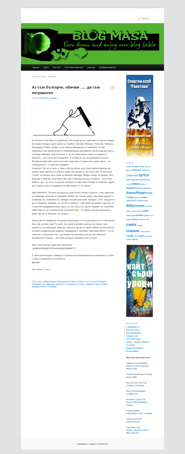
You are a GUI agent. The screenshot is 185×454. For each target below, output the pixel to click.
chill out (148, 166)
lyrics (144, 175)
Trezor (141, 413)
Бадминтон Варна (134, 348)
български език (38, 284)
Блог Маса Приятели (74, 67)
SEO (137, 180)
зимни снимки (137, 211)
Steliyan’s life (132, 336)
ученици (104, 284)
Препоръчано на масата (67, 282)
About (46, 67)
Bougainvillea (138, 166)
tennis (128, 184)
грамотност (60, 284)
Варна (131, 192)
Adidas (128, 166)
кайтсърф (131, 215)
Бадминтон (132, 188)
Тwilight (143, 197)
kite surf (129, 170)
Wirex (128, 433)
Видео (141, 192)
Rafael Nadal (130, 180)
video (135, 183)
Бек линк (56, 67)
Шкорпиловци (142, 200)
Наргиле (91, 67)
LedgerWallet (131, 413)
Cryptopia (144, 366)
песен (134, 219)
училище (35, 287)
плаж (140, 219)
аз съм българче (98, 282)
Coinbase (130, 386)
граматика (50, 284)
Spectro (129, 430)
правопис (90, 284)
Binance (129, 366)
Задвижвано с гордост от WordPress (92, 444)
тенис (141, 236)
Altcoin (129, 377)
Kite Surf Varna (133, 330)
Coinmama (139, 386)
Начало (36, 67)
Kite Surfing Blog (133, 333)
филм (135, 239)
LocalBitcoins (132, 394)
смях (131, 224)
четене (43, 287)
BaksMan (143, 402)
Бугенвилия (145, 188)
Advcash (137, 430)
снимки (132, 231)
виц (129, 205)
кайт (146, 210)
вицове (139, 205)
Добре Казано (50, 282)
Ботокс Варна (132, 351)
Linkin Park (132, 175)
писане (82, 284)
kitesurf (137, 170)
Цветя (129, 200)
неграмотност (72, 284)
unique (54, 98)
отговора (52, 287)
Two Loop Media (133, 339)
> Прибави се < (133, 327)
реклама (146, 219)
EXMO (135, 402)
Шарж (134, 200)
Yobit (136, 366)
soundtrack (145, 180)
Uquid (145, 430)
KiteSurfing (145, 170)
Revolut (135, 433)
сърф (129, 235)
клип (139, 215)
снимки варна (145, 231)
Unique (47, 269)
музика (146, 215)
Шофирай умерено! (107, 67)
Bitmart (129, 369)
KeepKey (148, 413)
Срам (80, 282)
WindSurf (142, 184)
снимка (139, 225)
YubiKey (129, 422)
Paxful (128, 402)
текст (136, 236)
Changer (129, 405)
